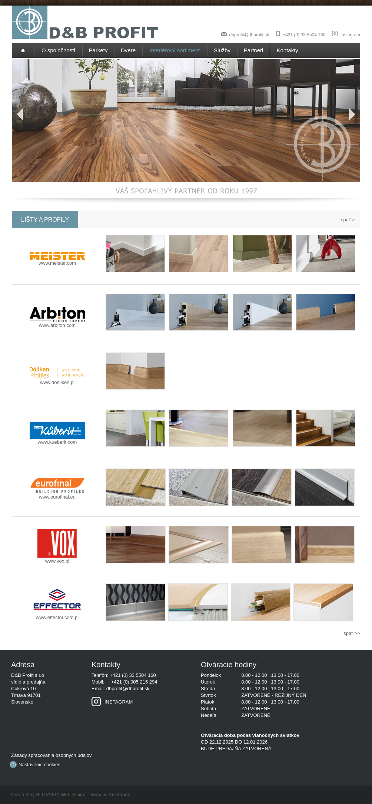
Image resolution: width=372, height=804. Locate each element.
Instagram (350, 34)
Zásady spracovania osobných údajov (51, 755)
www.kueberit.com (57, 439)
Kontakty (287, 50)
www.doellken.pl (57, 380)
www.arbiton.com (57, 323)
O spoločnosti (58, 50)
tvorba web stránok (109, 794)
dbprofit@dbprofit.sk (249, 34)
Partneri (253, 50)
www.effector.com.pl (57, 615)
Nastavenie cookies (35, 764)
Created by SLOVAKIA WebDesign (48, 794)
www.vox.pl (57, 558)
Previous (17, 114)
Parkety (98, 50)
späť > (348, 219)
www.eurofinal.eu (57, 494)
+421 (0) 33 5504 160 (304, 34)
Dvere (128, 50)
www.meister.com (57, 260)
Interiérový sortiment (175, 50)
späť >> (351, 633)
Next (354, 114)
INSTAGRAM (112, 702)
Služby (222, 50)
